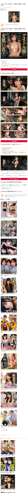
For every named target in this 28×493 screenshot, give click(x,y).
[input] (14, 304)
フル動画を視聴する (14, 141)
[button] (26, 303)
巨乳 (1, 487)
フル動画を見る (14, 69)
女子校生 (2, 486)
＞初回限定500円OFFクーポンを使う (7, 187)
